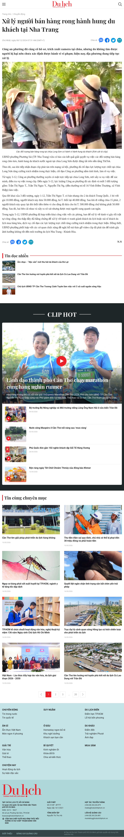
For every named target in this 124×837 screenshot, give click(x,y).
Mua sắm (90, 745)
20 (75, 694)
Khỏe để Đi (49, 753)
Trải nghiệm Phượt (94, 733)
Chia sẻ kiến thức (52, 757)
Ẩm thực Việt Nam (11, 730)
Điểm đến (90, 730)
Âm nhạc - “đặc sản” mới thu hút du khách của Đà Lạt (42, 262)
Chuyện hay (9, 765)
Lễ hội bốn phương (94, 717)
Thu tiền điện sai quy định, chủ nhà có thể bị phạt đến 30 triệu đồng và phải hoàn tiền (91, 539)
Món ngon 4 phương (12, 733)
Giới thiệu (7, 833)
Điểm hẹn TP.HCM (94, 714)
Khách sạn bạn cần (53, 737)
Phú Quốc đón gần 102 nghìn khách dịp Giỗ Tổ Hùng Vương (59, 448)
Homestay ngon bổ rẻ (54, 730)
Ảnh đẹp (89, 737)
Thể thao (6, 757)
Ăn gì (5, 726)
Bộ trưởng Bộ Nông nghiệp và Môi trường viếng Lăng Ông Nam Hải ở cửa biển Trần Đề (73, 407)
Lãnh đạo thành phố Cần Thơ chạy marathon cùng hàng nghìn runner (59, 383)
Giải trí (6, 745)
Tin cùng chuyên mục (25, 498)
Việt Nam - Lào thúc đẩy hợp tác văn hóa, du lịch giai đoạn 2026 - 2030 (29, 677)
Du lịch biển (92, 710)
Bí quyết (48, 745)
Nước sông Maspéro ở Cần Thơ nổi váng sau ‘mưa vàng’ (58, 427)
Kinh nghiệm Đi (51, 749)
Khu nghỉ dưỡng (51, 733)
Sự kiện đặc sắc (10, 773)
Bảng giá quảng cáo (27, 833)
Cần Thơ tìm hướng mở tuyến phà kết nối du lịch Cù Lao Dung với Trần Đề (52, 274)
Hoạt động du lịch (11, 769)
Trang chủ (6, 14)
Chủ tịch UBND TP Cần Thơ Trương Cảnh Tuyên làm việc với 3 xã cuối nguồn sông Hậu (59, 286)
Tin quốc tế (7, 717)
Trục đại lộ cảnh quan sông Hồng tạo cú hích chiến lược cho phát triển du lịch (92, 631)
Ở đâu (46, 726)
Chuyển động (19, 14)
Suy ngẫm (49, 710)
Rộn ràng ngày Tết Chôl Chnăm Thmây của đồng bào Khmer (60, 468)
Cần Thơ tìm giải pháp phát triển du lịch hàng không (28, 538)
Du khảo (90, 726)
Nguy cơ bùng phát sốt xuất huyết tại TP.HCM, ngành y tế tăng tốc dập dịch (30, 585)
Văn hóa (6, 749)
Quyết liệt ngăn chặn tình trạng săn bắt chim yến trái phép (91, 585)
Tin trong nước (9, 714)
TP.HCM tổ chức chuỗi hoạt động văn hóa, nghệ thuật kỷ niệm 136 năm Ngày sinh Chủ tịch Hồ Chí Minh (31, 631)
